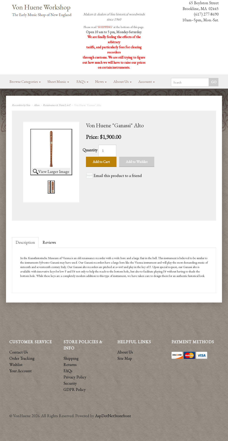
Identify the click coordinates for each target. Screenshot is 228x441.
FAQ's (82, 81)
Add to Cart (101, 161)
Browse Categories (25, 81)
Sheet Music (58, 81)
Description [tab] (25, 242)
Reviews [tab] (49, 242)
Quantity (90, 149)
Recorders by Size (21, 105)
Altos (36, 105)
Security (70, 383)
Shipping (71, 358)
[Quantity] (107, 151)
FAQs (67, 370)
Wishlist (15, 364)
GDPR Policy (74, 389)
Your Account (20, 370)
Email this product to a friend (118, 175)
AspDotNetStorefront (113, 415)
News (101, 81)
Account (146, 81)
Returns (70, 364)
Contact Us (18, 352)
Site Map (124, 358)
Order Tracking (22, 358)
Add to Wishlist (137, 161)
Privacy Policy (74, 377)
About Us (122, 81)
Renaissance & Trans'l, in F (56, 105)
